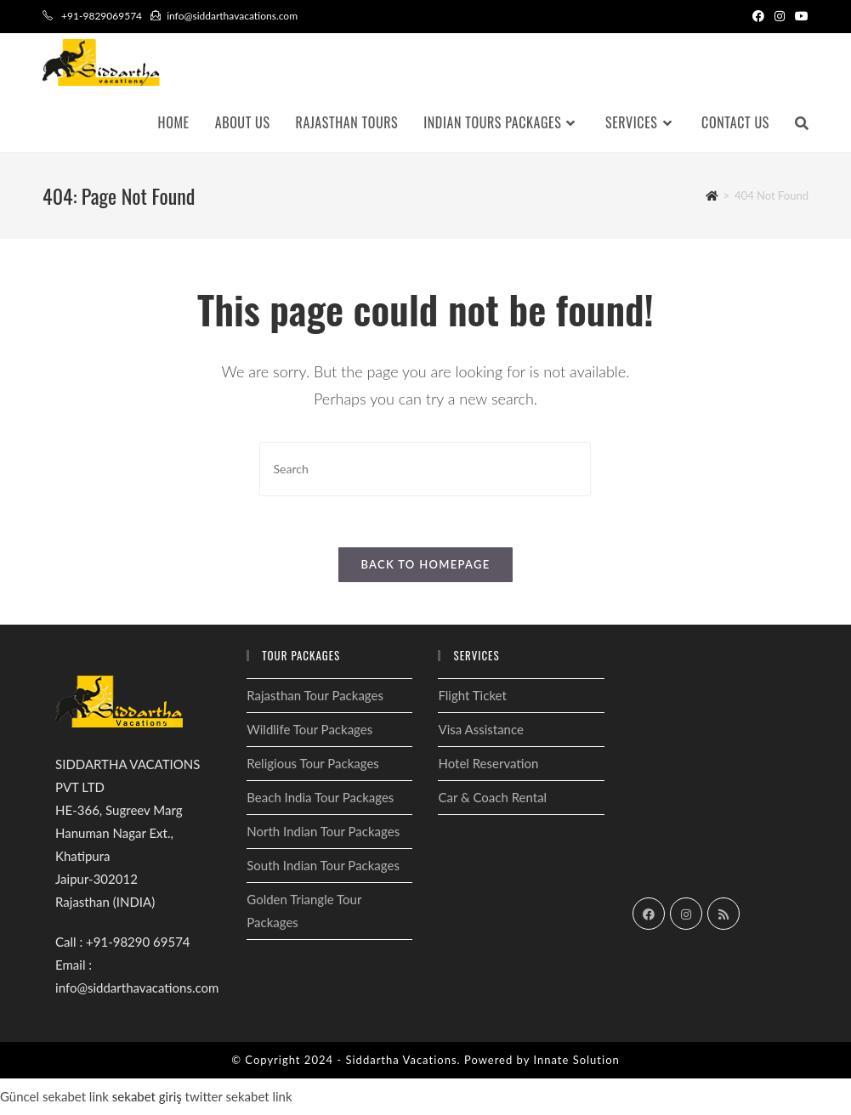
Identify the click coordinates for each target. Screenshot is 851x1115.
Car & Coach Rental (492, 797)
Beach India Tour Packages (320, 797)
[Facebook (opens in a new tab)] (758, 16)
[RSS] (723, 913)
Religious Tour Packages (313, 763)
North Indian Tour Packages (323, 831)
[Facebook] (649, 913)
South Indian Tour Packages (323, 865)
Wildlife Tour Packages (309, 729)
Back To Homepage (425, 564)
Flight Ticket (472, 695)
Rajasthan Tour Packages (315, 695)
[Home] (712, 195)
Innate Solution (576, 1060)
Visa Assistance (480, 729)
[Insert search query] (425, 468)
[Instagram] (686, 913)
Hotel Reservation (488, 763)
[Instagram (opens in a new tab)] (779, 16)
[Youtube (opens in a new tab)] (799, 16)
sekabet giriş (147, 1096)
